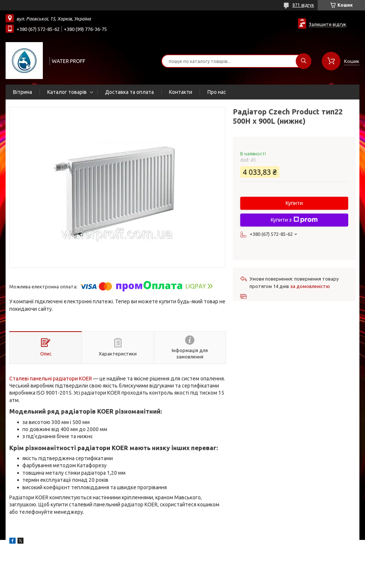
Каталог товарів (67, 92)
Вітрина (22, 92)
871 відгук (303, 5)
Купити (294, 203)
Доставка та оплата (129, 92)
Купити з (294, 219)
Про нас (216, 92)
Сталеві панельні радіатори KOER (50, 379)
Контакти (180, 92)
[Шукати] (303, 61)
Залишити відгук (327, 24)
